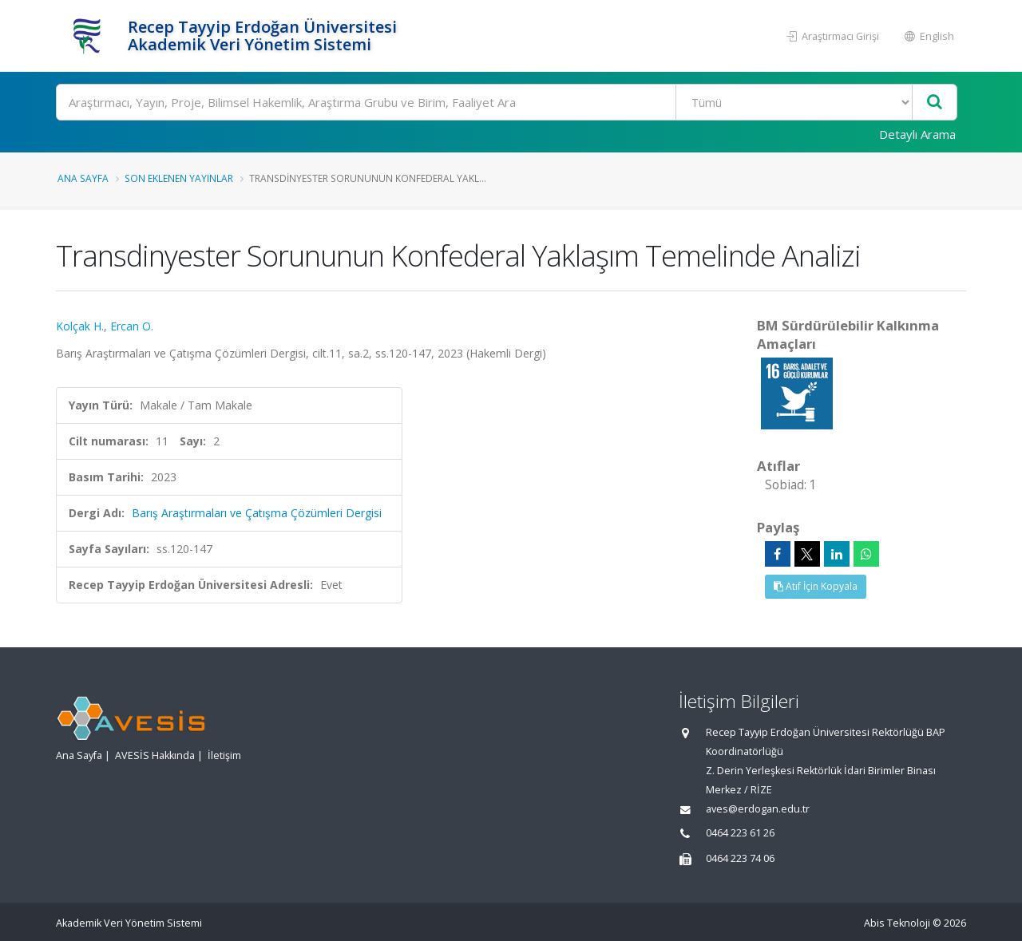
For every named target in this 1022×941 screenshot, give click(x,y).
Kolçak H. (80, 326)
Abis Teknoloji (897, 923)
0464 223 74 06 (740, 858)
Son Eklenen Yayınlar (179, 178)
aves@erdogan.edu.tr (758, 809)
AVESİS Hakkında (155, 755)
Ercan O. (131, 326)
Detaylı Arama (917, 134)
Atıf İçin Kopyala (816, 586)
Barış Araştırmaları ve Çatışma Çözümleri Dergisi (257, 512)
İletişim (224, 755)
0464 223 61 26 (740, 833)
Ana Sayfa (83, 178)
